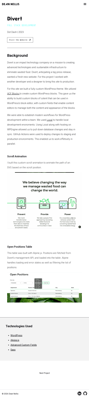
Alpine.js (14, 340)
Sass (13, 349)
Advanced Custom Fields (23, 344)
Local (49, 119)
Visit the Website (20, 40)
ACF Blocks (13, 93)
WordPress (16, 335)
